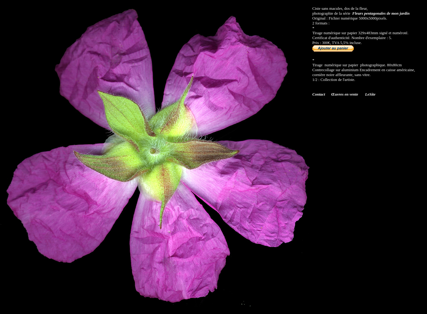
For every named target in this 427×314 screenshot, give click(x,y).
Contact (318, 94)
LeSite (370, 94)
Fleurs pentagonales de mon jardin (381, 13)
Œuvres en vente (345, 94)
